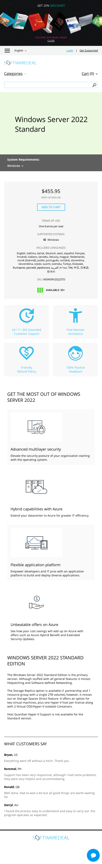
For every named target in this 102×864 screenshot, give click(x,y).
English (19, 50)
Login (69, 50)
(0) (88, 73)
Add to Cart (51, 207)
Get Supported (89, 50)
